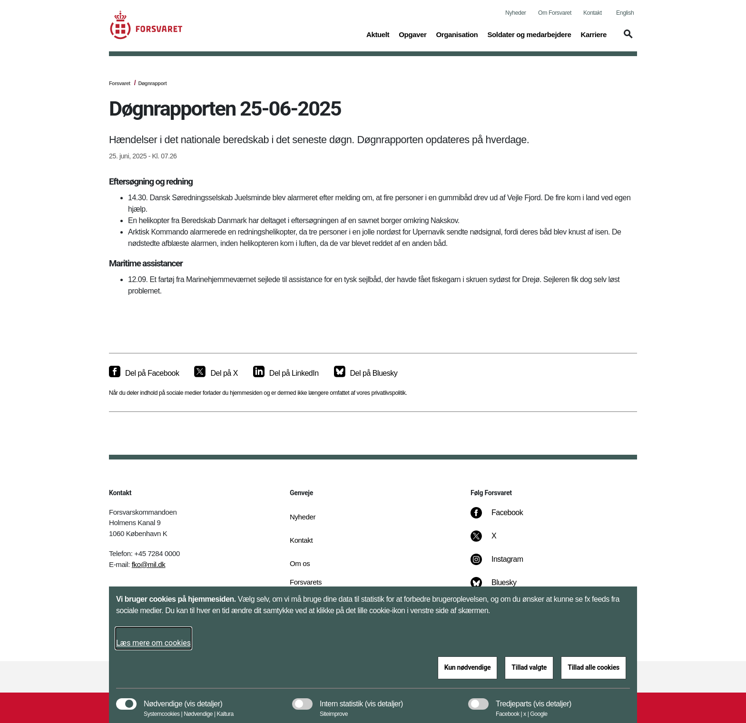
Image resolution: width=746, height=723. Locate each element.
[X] (494, 540)
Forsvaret (119, 83)
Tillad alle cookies (593, 667)
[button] (626, 38)
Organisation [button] (457, 34)
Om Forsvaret (554, 13)
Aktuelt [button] (377, 34)
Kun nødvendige (467, 667)
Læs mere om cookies (153, 642)
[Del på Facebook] (144, 373)
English (625, 13)
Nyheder (515, 13)
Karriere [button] (593, 34)
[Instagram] (503, 564)
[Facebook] (503, 517)
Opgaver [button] (412, 34)
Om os (300, 563)
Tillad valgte (529, 667)
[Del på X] (215, 373)
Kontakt (592, 13)
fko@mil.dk (149, 564)
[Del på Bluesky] (366, 373)
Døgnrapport (152, 83)
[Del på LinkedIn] (286, 373)
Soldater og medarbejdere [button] (529, 34)
